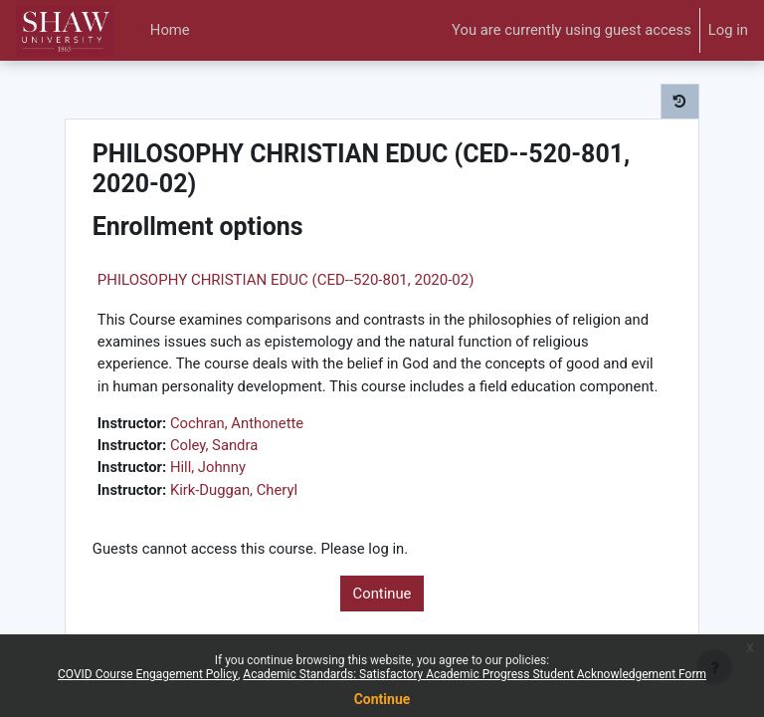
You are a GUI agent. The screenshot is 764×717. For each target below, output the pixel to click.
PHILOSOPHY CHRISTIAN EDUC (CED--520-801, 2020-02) (286, 280)
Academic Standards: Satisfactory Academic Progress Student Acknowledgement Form (474, 674)
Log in (728, 30)
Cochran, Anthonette (236, 423)
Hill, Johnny (208, 467)
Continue (382, 593)
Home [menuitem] (170, 30)
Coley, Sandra (214, 445)
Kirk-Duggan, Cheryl (233, 490)
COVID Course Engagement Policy (148, 674)
